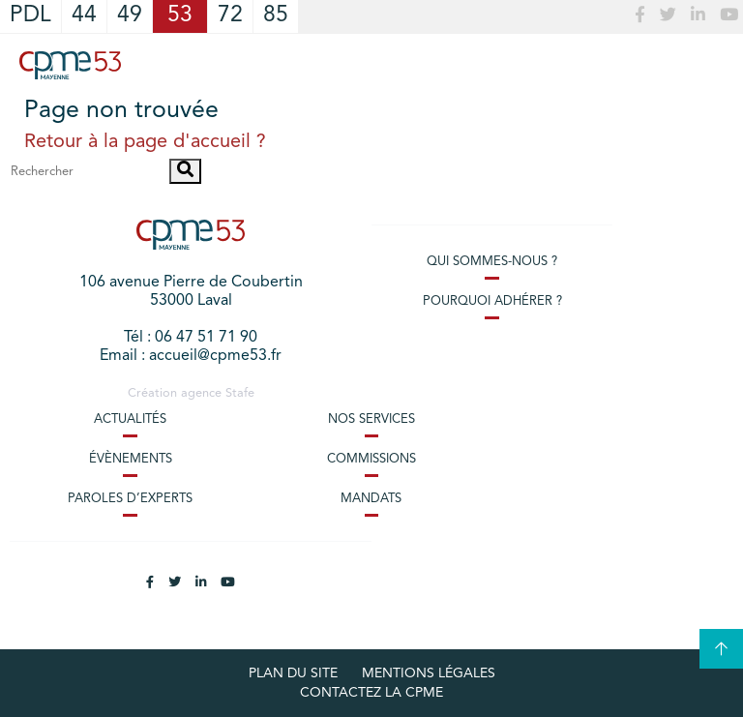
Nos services (371, 419)
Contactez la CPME (371, 693)
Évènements (130, 459)
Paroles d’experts (130, 499)
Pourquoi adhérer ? (492, 301)
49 (129, 16)
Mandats (371, 499)
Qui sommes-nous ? (492, 261)
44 (84, 16)
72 (230, 16)
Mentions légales (428, 673)
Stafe (239, 393)
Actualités (130, 419)
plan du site (293, 673)
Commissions (371, 459)
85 (275, 16)
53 (180, 16)
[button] (185, 171)
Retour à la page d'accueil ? (145, 142)
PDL (30, 16)
